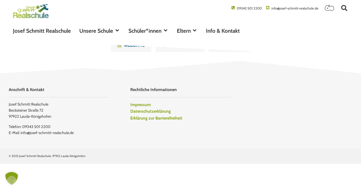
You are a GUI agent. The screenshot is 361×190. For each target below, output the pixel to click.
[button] (344, 8)
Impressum (140, 104)
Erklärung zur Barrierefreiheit (156, 118)
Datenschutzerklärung (150, 111)
